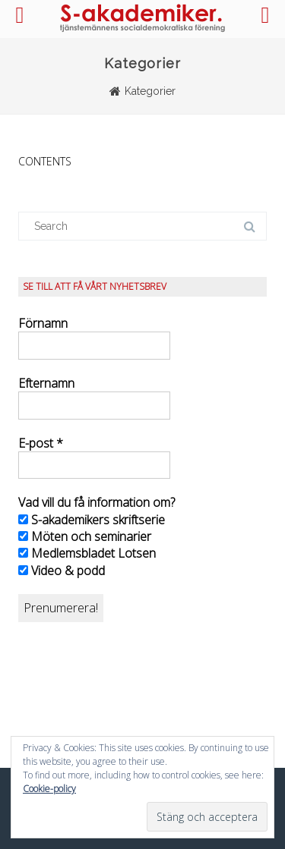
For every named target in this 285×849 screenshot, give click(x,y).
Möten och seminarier (84, 536)
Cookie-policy (49, 788)
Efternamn (46, 383)
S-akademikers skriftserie (91, 519)
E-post (40, 443)
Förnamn (43, 323)
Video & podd (61, 570)
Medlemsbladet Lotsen (87, 553)
